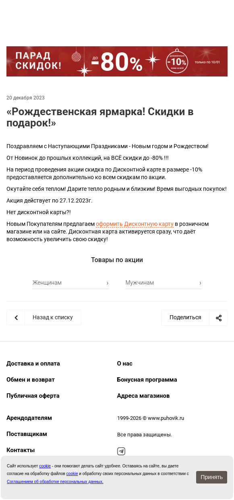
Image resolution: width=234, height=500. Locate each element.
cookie (72, 473)
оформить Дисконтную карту (135, 224)
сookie (45, 466)
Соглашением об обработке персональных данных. (55, 481)
